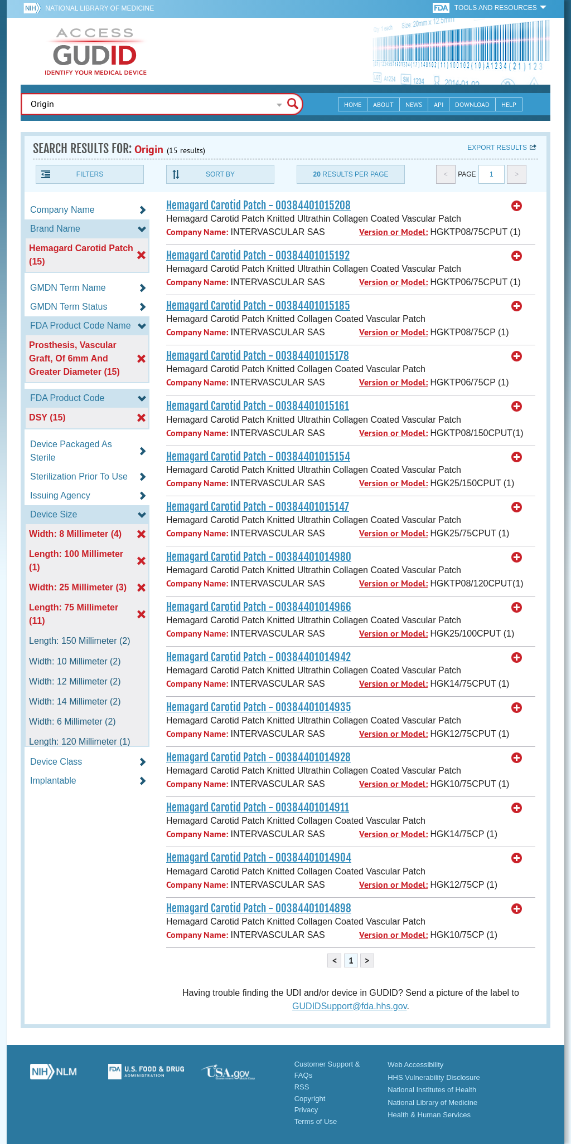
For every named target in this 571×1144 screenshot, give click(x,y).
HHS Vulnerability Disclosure (434, 1077)
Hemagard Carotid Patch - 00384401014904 (258, 857)
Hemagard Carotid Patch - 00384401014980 (258, 557)
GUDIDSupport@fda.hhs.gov (349, 1006)
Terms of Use (315, 1121)
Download (472, 104)
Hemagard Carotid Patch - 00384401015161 (257, 406)
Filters (89, 174)
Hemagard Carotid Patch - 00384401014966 (258, 607)
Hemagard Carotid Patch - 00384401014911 (257, 807)
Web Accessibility (415, 1064)
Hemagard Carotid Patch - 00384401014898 (258, 908)
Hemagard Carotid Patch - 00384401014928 (258, 757)
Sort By (220, 174)
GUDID (96, 51)
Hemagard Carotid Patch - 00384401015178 (257, 356)
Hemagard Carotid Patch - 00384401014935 (258, 707)
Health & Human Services (429, 1115)
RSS (301, 1087)
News (413, 104)
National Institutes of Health (432, 1090)
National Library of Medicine (99, 8)
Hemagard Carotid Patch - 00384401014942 (258, 657)
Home (352, 104)
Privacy (306, 1110)
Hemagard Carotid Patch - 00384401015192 (258, 255)
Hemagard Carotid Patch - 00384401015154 (258, 456)
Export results (497, 147)
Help (508, 104)
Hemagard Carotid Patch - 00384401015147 (257, 507)
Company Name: (197, 232)
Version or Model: (393, 232)
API (438, 104)
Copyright (310, 1098)
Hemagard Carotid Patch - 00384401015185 (258, 305)
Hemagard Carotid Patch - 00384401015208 (258, 205)
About (383, 104)
